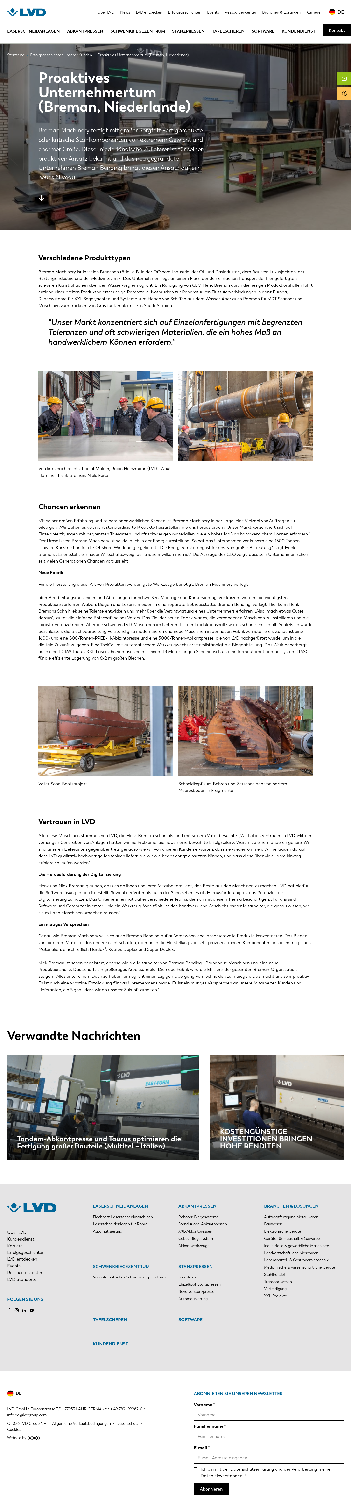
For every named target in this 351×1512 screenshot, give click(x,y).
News (125, 12)
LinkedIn (24, 1310)
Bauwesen (273, 1224)
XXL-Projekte (275, 1296)
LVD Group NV (33, 1423)
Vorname (203, 1404)
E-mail (200, 1447)
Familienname (208, 1426)
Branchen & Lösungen (281, 12)
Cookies (14, 1429)
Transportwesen (278, 1281)
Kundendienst (299, 31)
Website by (23, 1437)
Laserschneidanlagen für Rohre (120, 1224)
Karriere (313, 12)
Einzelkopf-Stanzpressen (199, 1284)
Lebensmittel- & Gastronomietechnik (296, 1260)
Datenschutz (128, 1423)
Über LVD (106, 12)
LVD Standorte (21, 1279)
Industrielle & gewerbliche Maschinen (296, 1245)
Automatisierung (107, 1231)
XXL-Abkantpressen (195, 1231)
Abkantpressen (85, 31)
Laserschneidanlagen (33, 31)
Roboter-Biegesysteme (198, 1217)
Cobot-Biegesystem (195, 1238)
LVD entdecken (149, 12)
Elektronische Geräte (282, 1231)
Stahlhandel (274, 1274)
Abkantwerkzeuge (194, 1245)
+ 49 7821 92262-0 (126, 1409)
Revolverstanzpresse (196, 1291)
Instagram (17, 1310)
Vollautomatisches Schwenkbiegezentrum (129, 1277)
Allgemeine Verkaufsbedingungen (81, 1423)
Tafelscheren (228, 31)
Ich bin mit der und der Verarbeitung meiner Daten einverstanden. (266, 1473)
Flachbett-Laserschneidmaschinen (123, 1217)
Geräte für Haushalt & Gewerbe (292, 1238)
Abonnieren (211, 1489)
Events (213, 12)
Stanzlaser (187, 1277)
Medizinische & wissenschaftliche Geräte (299, 1267)
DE (341, 12)
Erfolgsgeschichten (184, 12)
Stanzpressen (188, 31)
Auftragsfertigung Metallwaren (291, 1217)
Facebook (9, 1310)
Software (263, 31)
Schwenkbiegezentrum (138, 31)
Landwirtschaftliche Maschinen (291, 1253)
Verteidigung (275, 1288)
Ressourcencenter (240, 12)
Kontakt (337, 30)
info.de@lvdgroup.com (27, 1415)
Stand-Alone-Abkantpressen (202, 1224)
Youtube (32, 1310)
